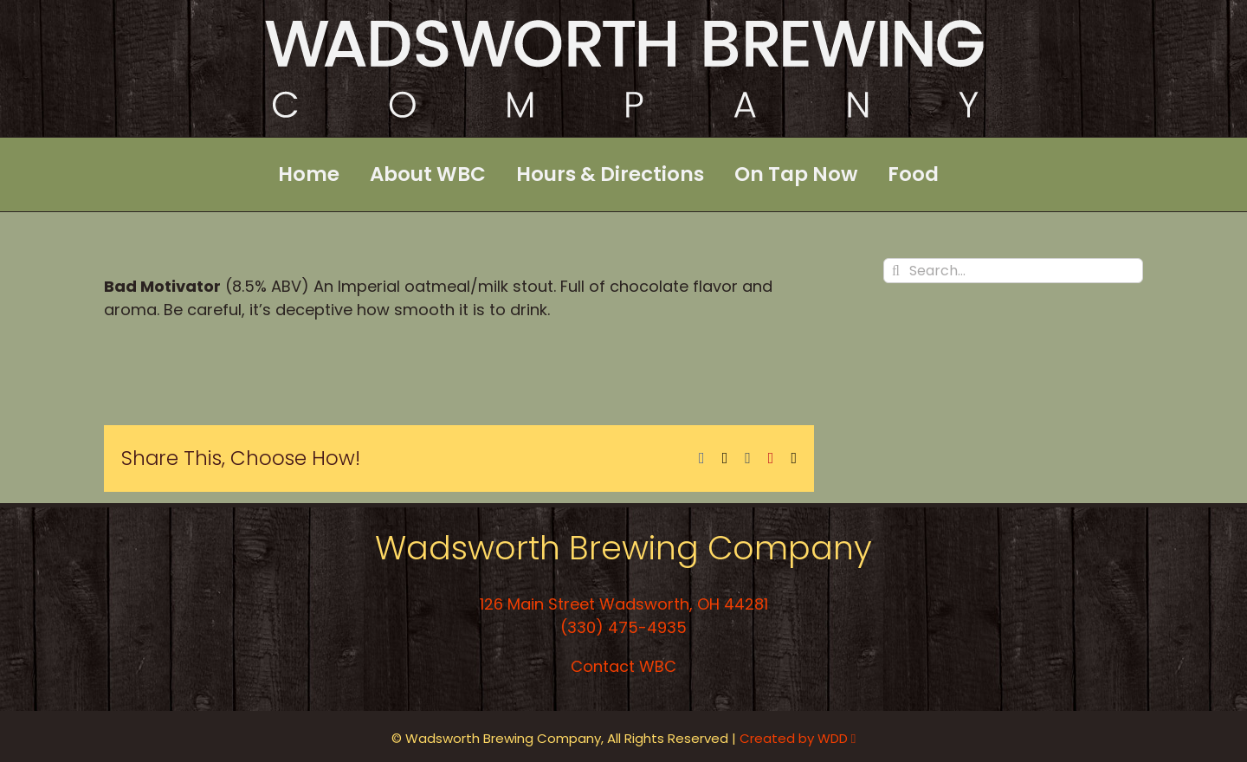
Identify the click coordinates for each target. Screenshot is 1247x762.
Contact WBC (623, 666)
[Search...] (1013, 270)
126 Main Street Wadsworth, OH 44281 (624, 604)
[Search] (895, 270)
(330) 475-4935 (623, 627)
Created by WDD (798, 738)
